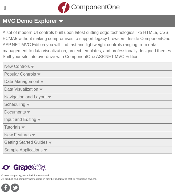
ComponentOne (89, 7)
